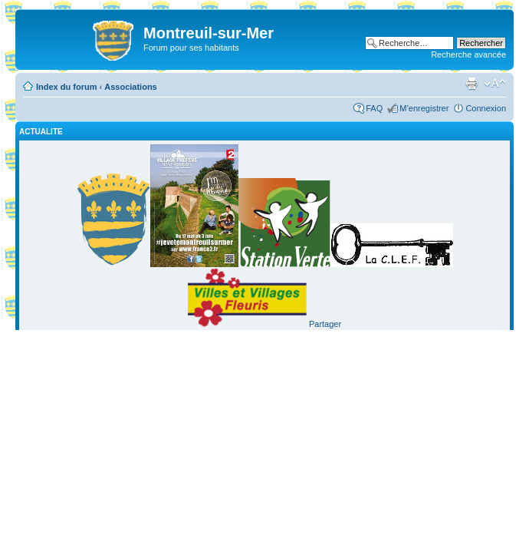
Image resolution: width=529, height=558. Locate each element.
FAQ (374, 108)
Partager (325, 324)
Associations (130, 86)
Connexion (485, 108)
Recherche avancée (468, 54)
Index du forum (66, 86)
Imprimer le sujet (471, 84)
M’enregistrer (424, 108)
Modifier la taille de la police (495, 84)
